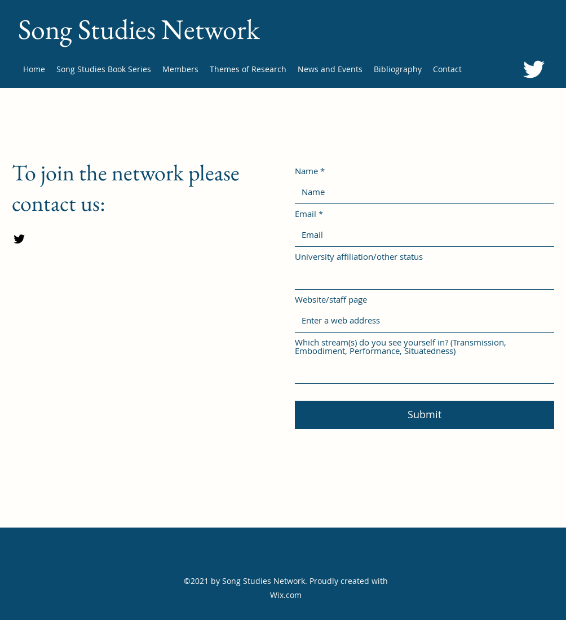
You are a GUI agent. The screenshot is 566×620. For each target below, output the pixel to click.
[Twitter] (534, 69)
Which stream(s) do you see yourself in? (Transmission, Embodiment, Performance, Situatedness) (400, 346)
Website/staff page (331, 299)
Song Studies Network (138, 29)
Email (305, 214)
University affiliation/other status (359, 257)
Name (306, 171)
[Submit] (424, 415)
